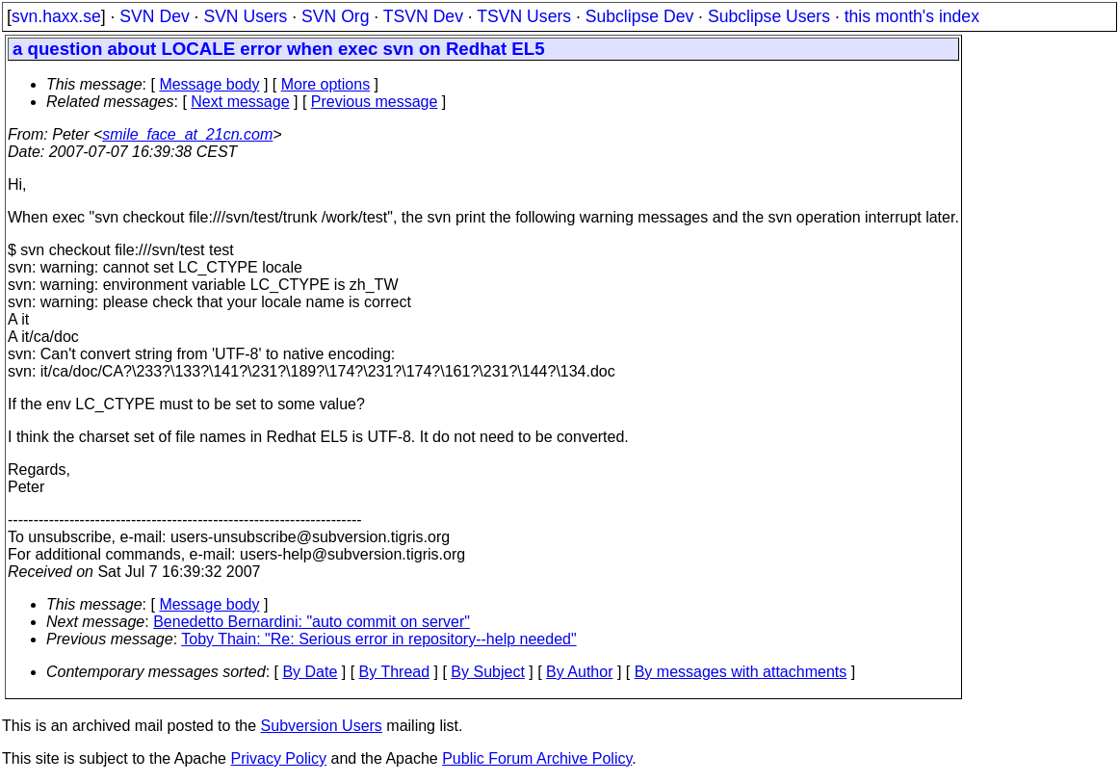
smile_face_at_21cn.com (187, 134)
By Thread (394, 672)
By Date (309, 672)
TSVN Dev (423, 16)
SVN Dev (154, 16)
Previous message (374, 101)
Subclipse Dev (639, 16)
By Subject (487, 672)
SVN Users (245, 16)
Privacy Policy (278, 758)
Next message (240, 101)
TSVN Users (524, 16)
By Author (579, 672)
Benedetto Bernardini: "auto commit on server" (311, 621)
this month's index (912, 16)
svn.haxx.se (56, 16)
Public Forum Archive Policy (537, 758)
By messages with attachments (741, 672)
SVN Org (335, 16)
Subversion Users (321, 726)
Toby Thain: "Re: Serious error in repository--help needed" (378, 639)
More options (326, 84)
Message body (209, 84)
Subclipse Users (769, 16)
